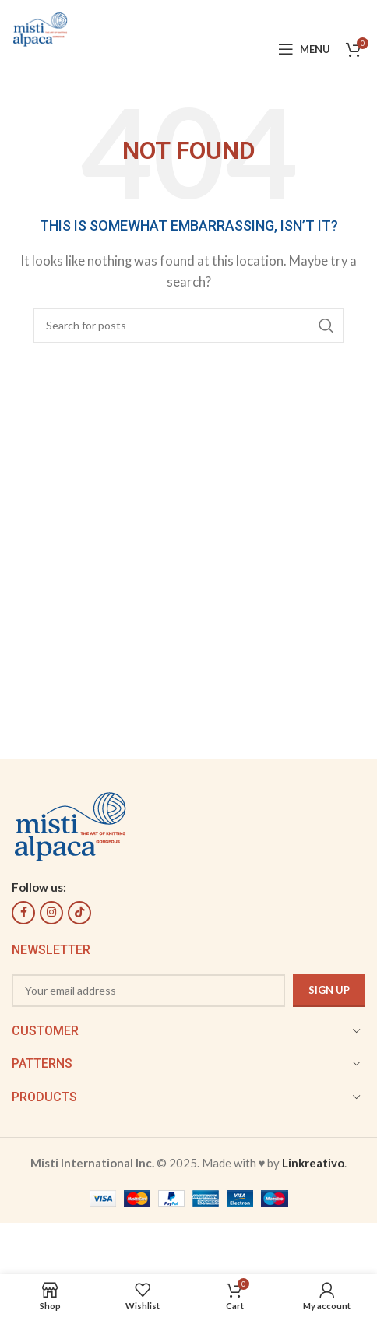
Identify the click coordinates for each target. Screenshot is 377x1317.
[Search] (188, 325)
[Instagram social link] (51, 912)
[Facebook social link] (23, 912)
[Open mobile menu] (304, 49)
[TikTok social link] (79, 912)
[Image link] (70, 824)
